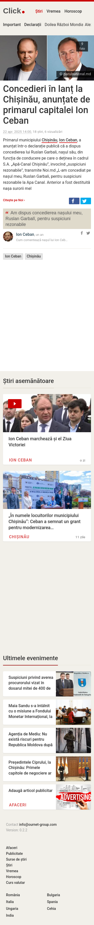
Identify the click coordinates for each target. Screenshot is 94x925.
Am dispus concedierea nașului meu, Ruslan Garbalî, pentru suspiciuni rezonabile (44, 218)
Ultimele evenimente (30, 658)
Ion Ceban (68, 140)
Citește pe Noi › (14, 200)
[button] (74, 201)
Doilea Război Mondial (64, 24)
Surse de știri (16, 859)
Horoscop (73, 11)
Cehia (51, 909)
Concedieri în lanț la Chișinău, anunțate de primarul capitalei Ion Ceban (46, 105)
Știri (39, 11)
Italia (10, 902)
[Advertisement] (47, 311)
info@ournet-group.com (38, 825)
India (10, 915)
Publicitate (14, 854)
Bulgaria (53, 895)
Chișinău (49, 140)
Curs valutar (15, 883)
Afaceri (18, 805)
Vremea (53, 11)
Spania (52, 902)
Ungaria (12, 909)
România (13, 895)
